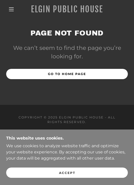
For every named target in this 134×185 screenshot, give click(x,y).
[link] (67, 9)
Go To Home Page (67, 74)
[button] (12, 9)
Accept (67, 173)
